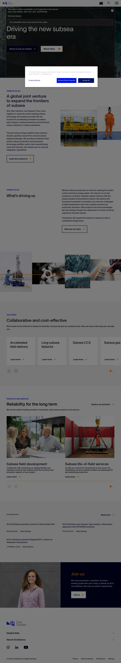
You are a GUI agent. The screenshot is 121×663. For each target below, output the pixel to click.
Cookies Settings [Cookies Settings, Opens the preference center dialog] (34, 80)
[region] (61, 76)
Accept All (86, 80)
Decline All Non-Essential (66, 80)
